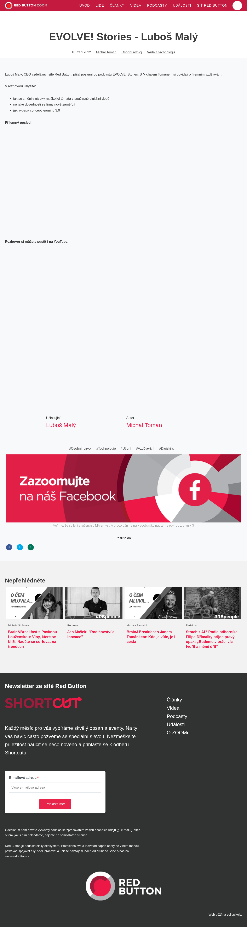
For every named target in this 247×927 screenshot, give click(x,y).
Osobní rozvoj (131, 52)
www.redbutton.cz (17, 856)
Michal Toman (106, 52)
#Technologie (106, 448)
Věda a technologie (161, 52)
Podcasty (177, 716)
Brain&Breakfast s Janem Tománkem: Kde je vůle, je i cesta (151, 637)
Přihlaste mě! (55, 804)
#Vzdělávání (145, 448)
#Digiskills (166, 448)
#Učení (126, 448)
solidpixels (234, 914)
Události (176, 724)
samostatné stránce (73, 835)
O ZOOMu (178, 732)
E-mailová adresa (22, 777)
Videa (173, 708)
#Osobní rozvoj (80, 448)
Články (174, 699)
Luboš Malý (61, 425)
